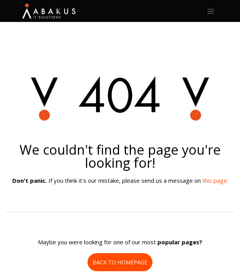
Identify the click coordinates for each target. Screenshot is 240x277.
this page (214, 180)
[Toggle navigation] (210, 11)
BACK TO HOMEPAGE (120, 262)
